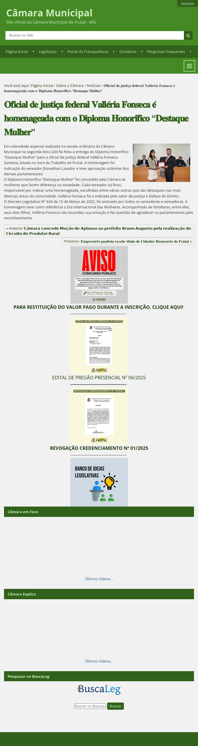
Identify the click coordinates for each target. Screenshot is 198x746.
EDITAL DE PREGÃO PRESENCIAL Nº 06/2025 (99, 377)
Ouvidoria (128, 51)
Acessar (187, 3)
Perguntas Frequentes (166, 51)
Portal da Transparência (88, 51)
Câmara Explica (22, 594)
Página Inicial (16, 51)
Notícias (94, 85)
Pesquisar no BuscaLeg (28, 676)
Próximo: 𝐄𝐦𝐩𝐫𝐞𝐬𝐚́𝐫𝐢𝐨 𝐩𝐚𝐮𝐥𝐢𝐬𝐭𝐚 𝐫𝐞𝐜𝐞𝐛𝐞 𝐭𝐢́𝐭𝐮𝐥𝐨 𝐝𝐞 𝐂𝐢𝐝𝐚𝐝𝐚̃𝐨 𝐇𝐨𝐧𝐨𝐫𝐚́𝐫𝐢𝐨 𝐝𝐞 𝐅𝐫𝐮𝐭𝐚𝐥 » (128, 241)
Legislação (47, 51)
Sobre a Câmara (70, 85)
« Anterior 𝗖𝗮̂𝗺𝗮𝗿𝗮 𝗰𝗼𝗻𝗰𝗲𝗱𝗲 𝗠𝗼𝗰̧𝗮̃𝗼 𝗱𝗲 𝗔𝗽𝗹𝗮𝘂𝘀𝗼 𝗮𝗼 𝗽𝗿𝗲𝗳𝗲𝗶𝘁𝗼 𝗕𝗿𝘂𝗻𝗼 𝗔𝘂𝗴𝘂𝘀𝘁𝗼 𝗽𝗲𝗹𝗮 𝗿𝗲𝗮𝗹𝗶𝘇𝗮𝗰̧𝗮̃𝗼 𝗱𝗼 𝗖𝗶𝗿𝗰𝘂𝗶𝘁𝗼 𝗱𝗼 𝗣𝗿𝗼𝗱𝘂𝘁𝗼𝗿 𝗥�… (98, 231)
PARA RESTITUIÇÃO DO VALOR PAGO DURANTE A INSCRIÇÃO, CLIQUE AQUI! (98, 307)
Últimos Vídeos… (99, 578)
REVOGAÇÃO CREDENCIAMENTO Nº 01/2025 (99, 448)
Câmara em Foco (23, 511)
